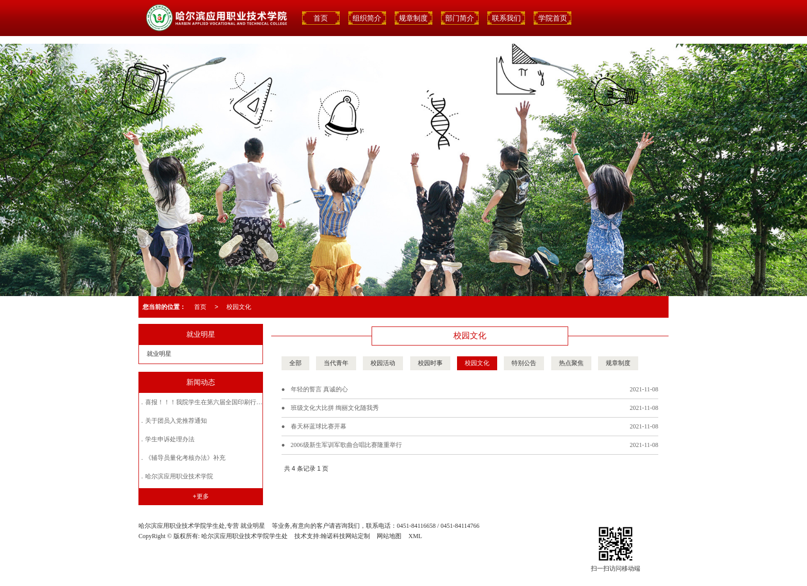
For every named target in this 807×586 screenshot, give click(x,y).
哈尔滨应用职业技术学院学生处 (244, 536)
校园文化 (238, 307)
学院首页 (553, 18)
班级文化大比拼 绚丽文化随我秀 (335, 407)
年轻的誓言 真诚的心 (319, 389)
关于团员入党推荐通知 (176, 420)
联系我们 (506, 18)
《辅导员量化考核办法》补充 (185, 457)
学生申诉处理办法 (170, 439)
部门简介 (459, 18)
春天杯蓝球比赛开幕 (318, 426)
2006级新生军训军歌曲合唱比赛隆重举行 (346, 445)
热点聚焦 (571, 363)
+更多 (201, 496)
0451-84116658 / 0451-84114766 (438, 525)
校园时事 (430, 363)
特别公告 (524, 363)
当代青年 (336, 363)
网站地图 (389, 536)
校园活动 (383, 363)
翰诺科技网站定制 (345, 536)
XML (415, 536)
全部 (295, 363)
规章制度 (413, 18)
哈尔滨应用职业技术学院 (179, 476)
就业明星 (159, 353)
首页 (200, 307)
